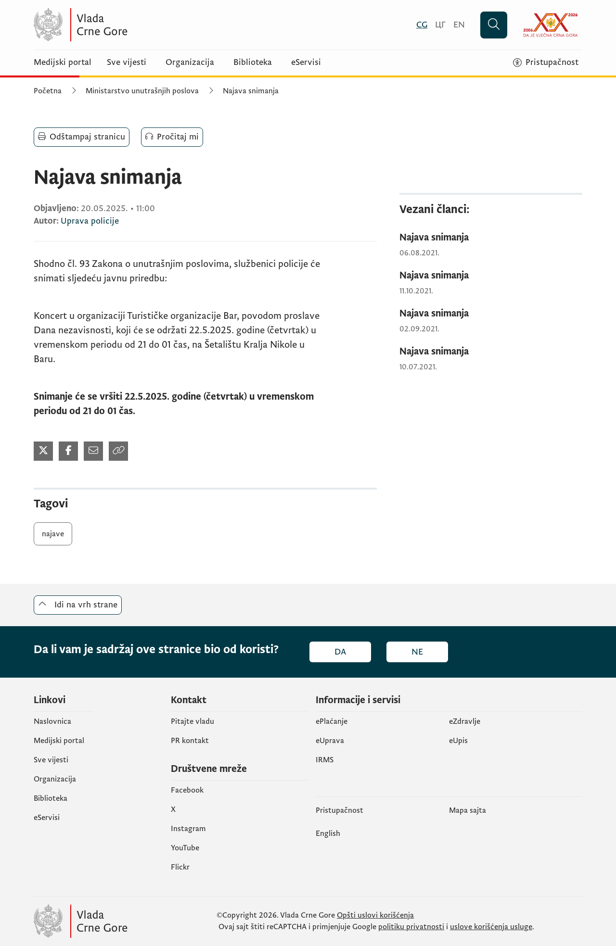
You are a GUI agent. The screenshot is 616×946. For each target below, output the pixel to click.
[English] (459, 24)
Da (340, 652)
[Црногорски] (440, 24)
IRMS (325, 760)
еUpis (458, 740)
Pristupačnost (339, 810)
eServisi (306, 62)
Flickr (180, 867)
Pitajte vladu (192, 721)
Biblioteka (252, 62)
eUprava (330, 740)
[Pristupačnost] (545, 62)
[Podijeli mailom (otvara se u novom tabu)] (93, 451)
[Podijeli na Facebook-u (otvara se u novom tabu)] (68, 451)
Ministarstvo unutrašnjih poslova (142, 91)
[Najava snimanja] (490, 237)
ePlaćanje (331, 721)
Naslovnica (52, 721)
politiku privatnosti (411, 927)
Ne (417, 652)
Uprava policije (90, 221)
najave (53, 534)
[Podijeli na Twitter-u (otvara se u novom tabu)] (43, 451)
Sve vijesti (126, 62)
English (328, 833)
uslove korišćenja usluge (491, 927)
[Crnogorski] (421, 24)
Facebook (187, 790)
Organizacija (190, 62)
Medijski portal (62, 62)
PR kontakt (190, 740)
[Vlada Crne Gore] (127, 25)
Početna (48, 91)
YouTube (185, 848)
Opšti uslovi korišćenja (375, 915)
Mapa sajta (467, 810)
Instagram (188, 828)
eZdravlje (464, 721)
